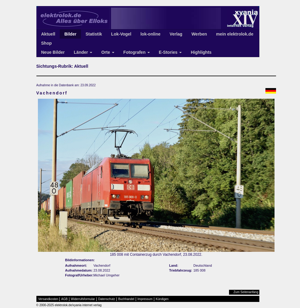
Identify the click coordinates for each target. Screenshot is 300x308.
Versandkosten (48, 299)
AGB (64, 299)
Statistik (94, 34)
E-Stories (170, 52)
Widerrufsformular (83, 299)
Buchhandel (126, 299)
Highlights (201, 52)
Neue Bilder (53, 52)
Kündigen (162, 299)
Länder (83, 52)
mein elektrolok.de (234, 34)
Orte (107, 52)
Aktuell (48, 34)
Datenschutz (106, 299)
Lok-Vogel (121, 34)
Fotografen (136, 52)
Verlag (176, 34)
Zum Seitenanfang (246, 292)
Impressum (144, 299)
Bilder (70, 34)
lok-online (150, 34)
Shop (46, 43)
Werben (199, 34)
